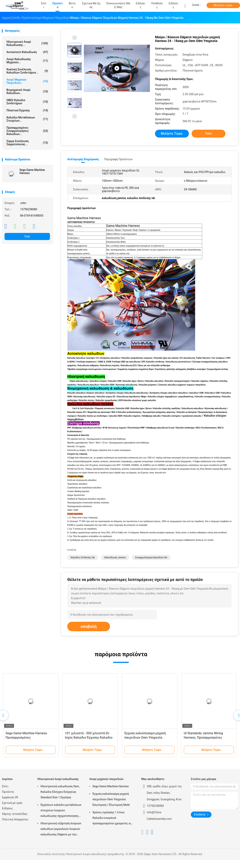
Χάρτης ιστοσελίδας (14, 813)
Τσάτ (27, 236)
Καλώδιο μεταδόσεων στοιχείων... (27, 119)
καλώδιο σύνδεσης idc (83, 557)
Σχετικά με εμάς (12, 802)
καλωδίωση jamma (115, 557)
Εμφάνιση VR (10, 797)
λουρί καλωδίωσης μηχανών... (27, 61)
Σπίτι (5, 786)
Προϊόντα (8, 791)
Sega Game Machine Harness (32, 171)
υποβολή (89, 626)
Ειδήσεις (173, 5)
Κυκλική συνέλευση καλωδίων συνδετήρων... (27, 71)
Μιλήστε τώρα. (223, 5)
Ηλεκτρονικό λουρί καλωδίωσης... (27, 43)
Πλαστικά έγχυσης (27, 110)
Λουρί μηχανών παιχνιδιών (106, 779)
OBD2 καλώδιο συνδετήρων (27, 102)
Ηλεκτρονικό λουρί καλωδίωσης (58, 779)
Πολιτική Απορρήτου (15, 819)
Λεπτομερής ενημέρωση (83, 159)
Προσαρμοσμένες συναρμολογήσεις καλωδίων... (27, 131)
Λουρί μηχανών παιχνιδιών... (27, 81)
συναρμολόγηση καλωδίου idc (151, 557)
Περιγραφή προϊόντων (118, 159)
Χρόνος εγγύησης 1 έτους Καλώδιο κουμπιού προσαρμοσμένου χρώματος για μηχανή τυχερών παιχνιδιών (112, 818)
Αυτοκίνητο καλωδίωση (27, 52)
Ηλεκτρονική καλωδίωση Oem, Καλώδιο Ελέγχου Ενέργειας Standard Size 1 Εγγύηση (60, 792)
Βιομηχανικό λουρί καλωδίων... (27, 91)
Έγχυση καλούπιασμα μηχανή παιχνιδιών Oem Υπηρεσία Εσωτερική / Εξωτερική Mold (145, 737)
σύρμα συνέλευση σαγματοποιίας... (27, 143)
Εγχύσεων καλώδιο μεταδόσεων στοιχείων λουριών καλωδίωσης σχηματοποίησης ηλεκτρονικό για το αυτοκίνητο (61, 811)
